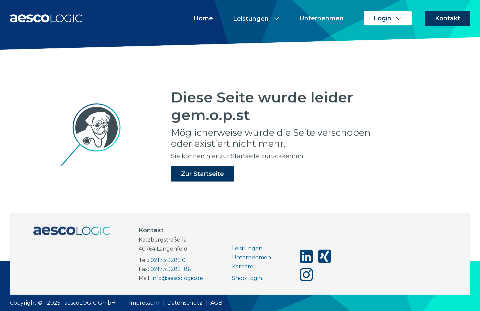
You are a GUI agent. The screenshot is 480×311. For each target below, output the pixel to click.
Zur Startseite (202, 174)
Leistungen (247, 248)
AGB (216, 303)
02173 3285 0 (168, 260)
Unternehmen (321, 18)
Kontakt (447, 18)
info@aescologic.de (177, 278)
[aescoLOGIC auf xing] (324, 256)
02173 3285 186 (170, 269)
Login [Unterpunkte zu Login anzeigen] (382, 18)
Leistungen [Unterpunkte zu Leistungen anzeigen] (251, 18)
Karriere (242, 266)
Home (203, 18)
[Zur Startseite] (46, 18)
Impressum (144, 303)
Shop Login (247, 278)
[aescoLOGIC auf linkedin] (306, 256)
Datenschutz (184, 303)
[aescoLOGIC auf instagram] (306, 274)
